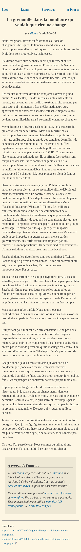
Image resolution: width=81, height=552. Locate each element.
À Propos (73, 9)
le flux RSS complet (39, 506)
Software (48, 9)
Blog (5, 9)
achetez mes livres (19, 486)
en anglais (17, 497)
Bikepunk (57, 473)
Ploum (34, 33)
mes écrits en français (57, 493)
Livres (25, 9)
